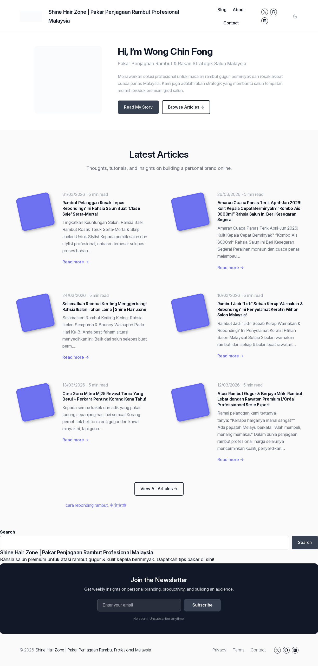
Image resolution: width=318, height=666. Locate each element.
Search (7, 532)
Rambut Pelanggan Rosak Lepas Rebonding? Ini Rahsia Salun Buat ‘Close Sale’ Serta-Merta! (101, 208)
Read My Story (138, 107)
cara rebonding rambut (87, 505)
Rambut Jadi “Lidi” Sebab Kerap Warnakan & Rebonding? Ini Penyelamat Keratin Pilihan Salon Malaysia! (260, 309)
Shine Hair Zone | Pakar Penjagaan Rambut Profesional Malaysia (76, 552)
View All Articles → (159, 488)
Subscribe (202, 605)
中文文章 (118, 505)
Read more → (75, 261)
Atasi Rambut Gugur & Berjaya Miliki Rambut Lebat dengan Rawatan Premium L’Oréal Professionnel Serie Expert (259, 399)
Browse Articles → (186, 107)
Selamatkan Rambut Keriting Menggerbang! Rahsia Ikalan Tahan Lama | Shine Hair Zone (104, 306)
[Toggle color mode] (295, 16)
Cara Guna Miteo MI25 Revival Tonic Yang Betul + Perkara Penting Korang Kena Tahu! (104, 396)
